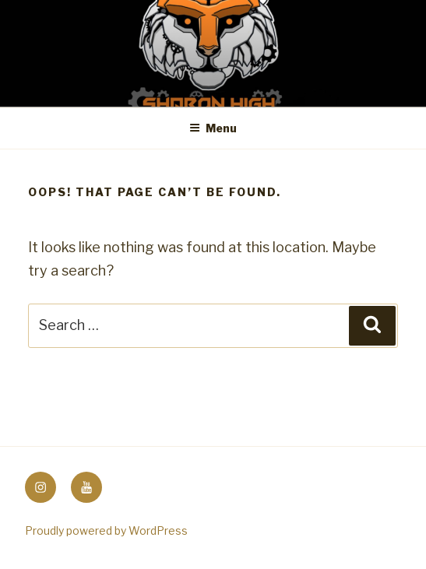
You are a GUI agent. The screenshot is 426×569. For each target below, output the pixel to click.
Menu (213, 128)
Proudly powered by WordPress (106, 530)
